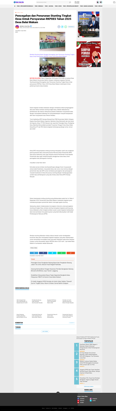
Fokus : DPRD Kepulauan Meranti (77, 6)
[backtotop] (58, 391)
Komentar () (71, 26)
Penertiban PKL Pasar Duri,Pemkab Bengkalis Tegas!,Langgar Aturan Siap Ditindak (90, 379)
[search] (53, 2)
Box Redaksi (54, 406)
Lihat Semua (45, 331)
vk (70, 406)
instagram (66, 406)
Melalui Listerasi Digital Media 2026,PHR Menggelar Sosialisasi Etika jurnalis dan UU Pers (90, 363)
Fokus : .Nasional (53, 6)
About (42, 406)
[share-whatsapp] (65, 26)
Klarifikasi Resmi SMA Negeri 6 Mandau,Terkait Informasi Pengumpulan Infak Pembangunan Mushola (90, 347)
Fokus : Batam (63, 6)
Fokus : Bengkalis (42, 6)
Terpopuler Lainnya (88, 384)
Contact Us (47, 406)
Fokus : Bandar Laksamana (95, 6)
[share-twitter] (62, 26)
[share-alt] (34, 253)
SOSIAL (73, 406)
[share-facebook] (59, 26)
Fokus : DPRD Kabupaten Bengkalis (26, 6)
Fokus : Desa (20, 12)
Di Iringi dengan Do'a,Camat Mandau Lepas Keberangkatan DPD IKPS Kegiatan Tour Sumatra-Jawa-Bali (90, 356)
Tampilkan (71, 322)
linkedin (60, 406)
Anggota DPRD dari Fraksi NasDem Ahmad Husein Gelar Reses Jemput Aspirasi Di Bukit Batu (90, 371)
